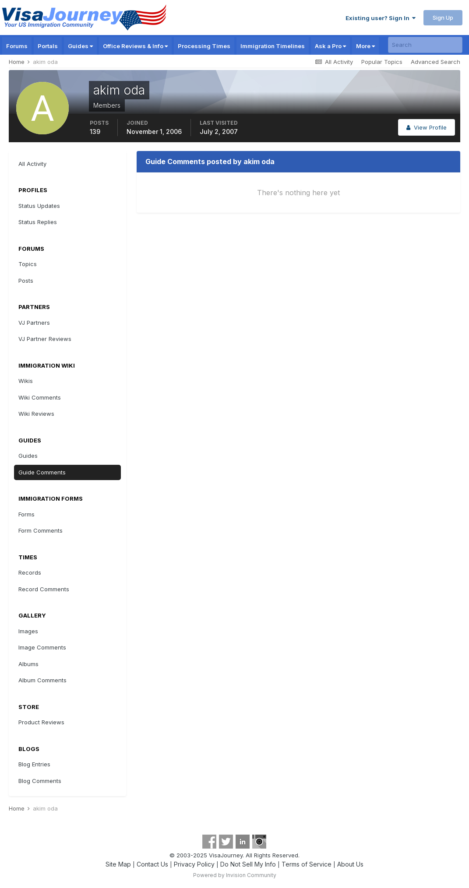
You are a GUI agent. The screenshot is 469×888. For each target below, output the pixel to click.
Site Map (118, 864)
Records (29, 572)
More (365, 45)
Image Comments (42, 647)
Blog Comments (39, 780)
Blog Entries (34, 764)
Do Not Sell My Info (248, 864)
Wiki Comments (39, 397)
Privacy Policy (194, 864)
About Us (350, 864)
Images (28, 631)
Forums (17, 45)
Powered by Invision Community (234, 875)
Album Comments (42, 680)
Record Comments (43, 589)
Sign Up (443, 17)
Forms (26, 514)
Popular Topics (381, 61)
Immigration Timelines (272, 45)
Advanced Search (435, 61)
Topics (27, 263)
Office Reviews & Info (135, 45)
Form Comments (40, 530)
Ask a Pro (330, 45)
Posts (25, 280)
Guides (80, 45)
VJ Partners (34, 322)
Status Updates (39, 205)
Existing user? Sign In (381, 17)
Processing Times (204, 45)
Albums (28, 663)
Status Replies (37, 221)
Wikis (25, 380)
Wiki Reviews (36, 413)
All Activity (32, 163)
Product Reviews (41, 722)
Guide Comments (42, 472)
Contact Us (152, 864)
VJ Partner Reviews (44, 338)
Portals (48, 45)
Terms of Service (306, 864)
